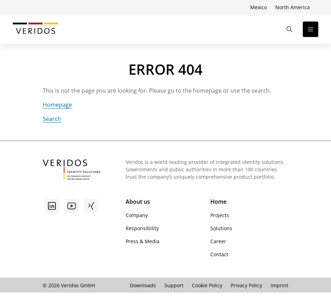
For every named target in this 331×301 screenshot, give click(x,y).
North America (292, 7)
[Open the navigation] (310, 29)
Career (218, 241)
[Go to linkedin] (52, 206)
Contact (219, 254)
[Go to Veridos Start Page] (35, 29)
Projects (219, 215)
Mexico (258, 7)
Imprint (279, 285)
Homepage (57, 105)
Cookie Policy (207, 285)
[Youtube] (72, 206)
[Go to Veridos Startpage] (71, 170)
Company (137, 215)
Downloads (143, 285)
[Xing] (91, 206)
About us (138, 201)
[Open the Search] (289, 29)
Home (218, 201)
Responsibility (142, 228)
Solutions (221, 228)
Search (52, 119)
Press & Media (143, 241)
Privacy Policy (246, 285)
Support (173, 285)
